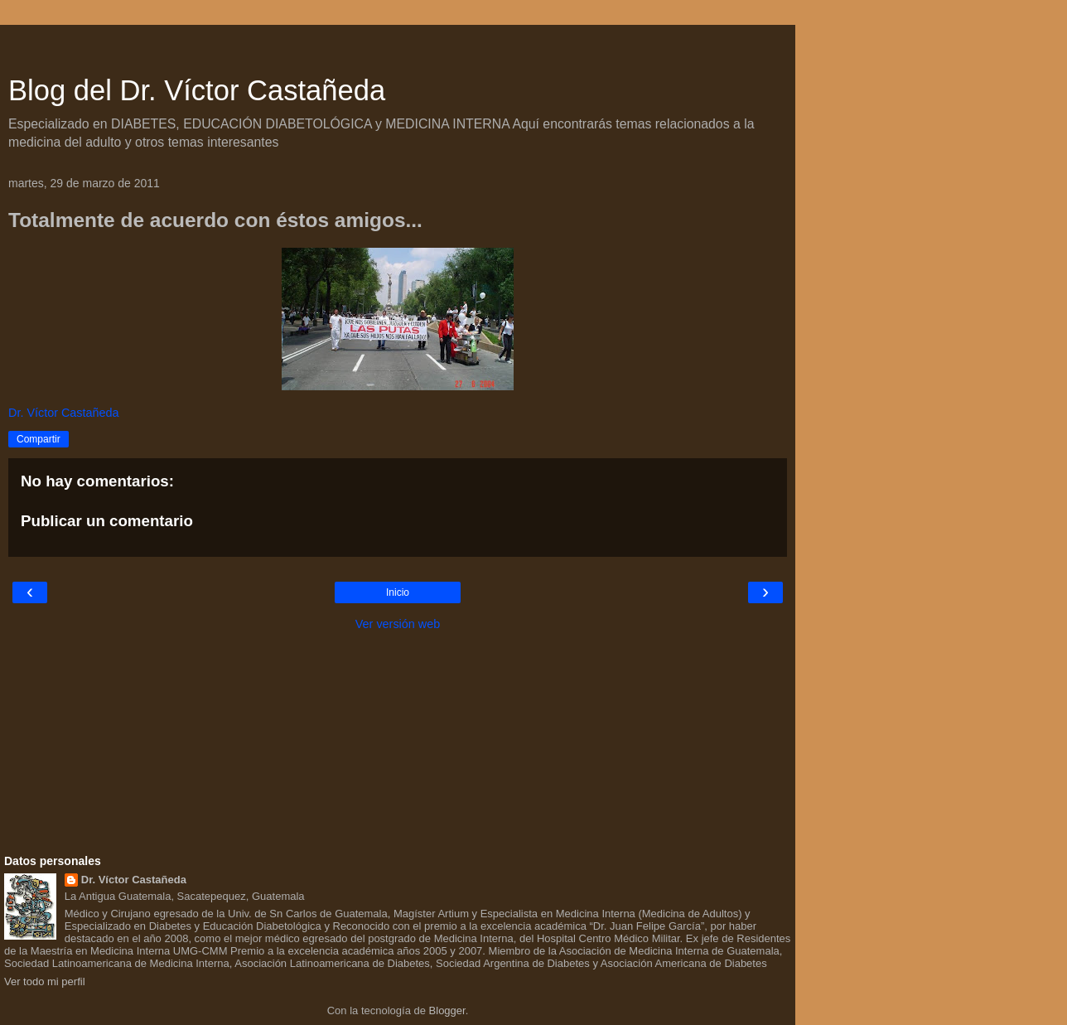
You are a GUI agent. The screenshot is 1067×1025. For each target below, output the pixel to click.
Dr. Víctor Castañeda (133, 879)
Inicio (397, 592)
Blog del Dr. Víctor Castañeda (196, 90)
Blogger (447, 1010)
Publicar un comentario (107, 520)
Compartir (38, 439)
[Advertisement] (397, 45)
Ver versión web (397, 624)
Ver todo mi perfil (44, 981)
